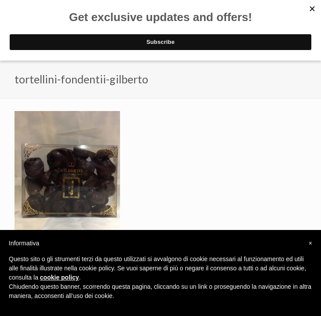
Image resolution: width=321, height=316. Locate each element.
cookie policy (59, 277)
